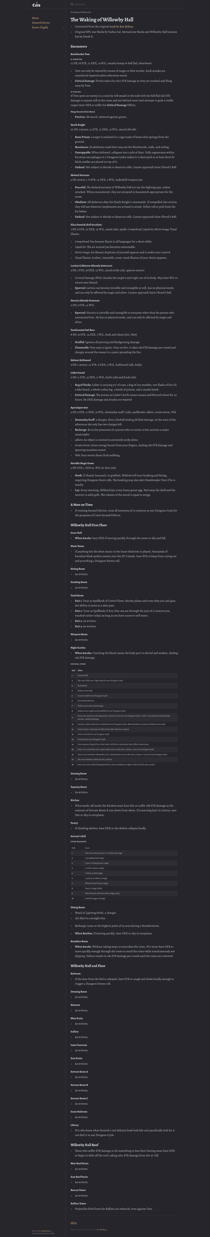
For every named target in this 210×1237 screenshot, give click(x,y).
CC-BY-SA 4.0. (102, 1229)
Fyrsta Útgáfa (40, 27)
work (113, 26)
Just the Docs (45, 1231)
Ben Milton (126, 26)
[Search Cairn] (105, 4)
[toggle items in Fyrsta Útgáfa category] (63, 27)
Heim (35, 18)
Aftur (74, 1223)
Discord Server (41, 23)
